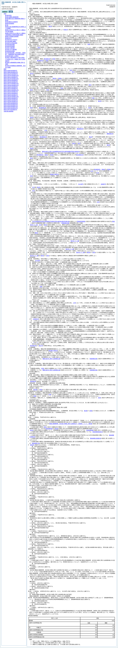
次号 (33, 187)
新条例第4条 (49, 428)
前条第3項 (33, 381)
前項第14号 (33, 345)
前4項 (31, 148)
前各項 (66, 29)
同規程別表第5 (81, 221)
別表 (41, 286)
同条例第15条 (93, 358)
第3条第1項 (47, 59)
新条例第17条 (36, 443)
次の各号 (80, 184)
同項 (73, 72)
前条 (89, 44)
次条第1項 (36, 319)
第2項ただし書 (75, 241)
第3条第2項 (40, 60)
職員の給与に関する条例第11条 (51, 358)
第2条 (54, 78)
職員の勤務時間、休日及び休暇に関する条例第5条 (70, 423)
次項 (98, 202)
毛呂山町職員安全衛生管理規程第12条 (50, 221)
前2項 (31, 117)
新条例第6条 (89, 430)
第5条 (59, 78)
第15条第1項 (42, 107)
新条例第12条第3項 (95, 438)
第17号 (41, 345)
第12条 (35, 389)
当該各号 (103, 184)
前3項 (31, 137)
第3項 (88, 252)
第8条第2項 (80, 128)
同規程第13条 (65, 223)
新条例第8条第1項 (98, 432)
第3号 (38, 187)
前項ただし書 (34, 224)
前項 (39, 47)
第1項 (50, 26)
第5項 (45, 224)
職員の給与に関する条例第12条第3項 (60, 151)
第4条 (46, 154)
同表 (113, 221)
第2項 (73, 143)
